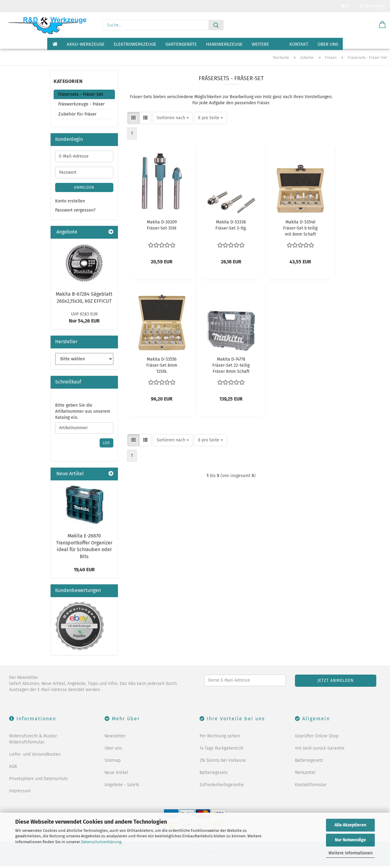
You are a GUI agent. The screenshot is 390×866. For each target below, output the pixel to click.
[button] (382, 25)
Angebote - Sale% (122, 784)
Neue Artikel (116, 772)
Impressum (20, 790)
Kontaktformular (311, 784)
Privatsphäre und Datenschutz (38, 778)
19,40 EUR (84, 569)
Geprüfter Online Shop (317, 736)
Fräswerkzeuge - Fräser (81, 104)
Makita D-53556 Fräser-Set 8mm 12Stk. (161, 365)
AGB (13, 766)
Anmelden (84, 187)
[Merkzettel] (367, 25)
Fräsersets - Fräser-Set (80, 94)
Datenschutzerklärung (101, 841)
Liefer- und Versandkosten (35, 754)
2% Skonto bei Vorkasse (223, 760)
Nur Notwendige (350, 840)
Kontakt (298, 44)
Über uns (327, 44)
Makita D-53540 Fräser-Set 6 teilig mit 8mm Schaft (300, 228)
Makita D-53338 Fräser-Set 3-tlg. (230, 225)
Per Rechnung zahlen (220, 736)
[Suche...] (216, 25)
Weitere (260, 44)
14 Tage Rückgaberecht (221, 748)
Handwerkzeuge (224, 44)
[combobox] (173, 118)
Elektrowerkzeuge (135, 44)
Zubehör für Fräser (77, 114)
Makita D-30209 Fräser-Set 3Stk (162, 225)
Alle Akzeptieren (350, 825)
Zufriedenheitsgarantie (222, 784)
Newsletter (115, 736)
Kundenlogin (372, 6)
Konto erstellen (70, 201)
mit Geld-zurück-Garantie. (320, 748)
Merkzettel (305, 772)
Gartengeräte (181, 44)
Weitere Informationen (350, 853)
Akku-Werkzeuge (86, 44)
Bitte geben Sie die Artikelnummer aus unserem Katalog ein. (82, 411)
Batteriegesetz (214, 772)
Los (106, 443)
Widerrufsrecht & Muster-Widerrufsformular (33, 739)
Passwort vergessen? (75, 210)
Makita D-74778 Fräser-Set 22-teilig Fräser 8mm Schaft (231, 365)
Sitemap (113, 760)
